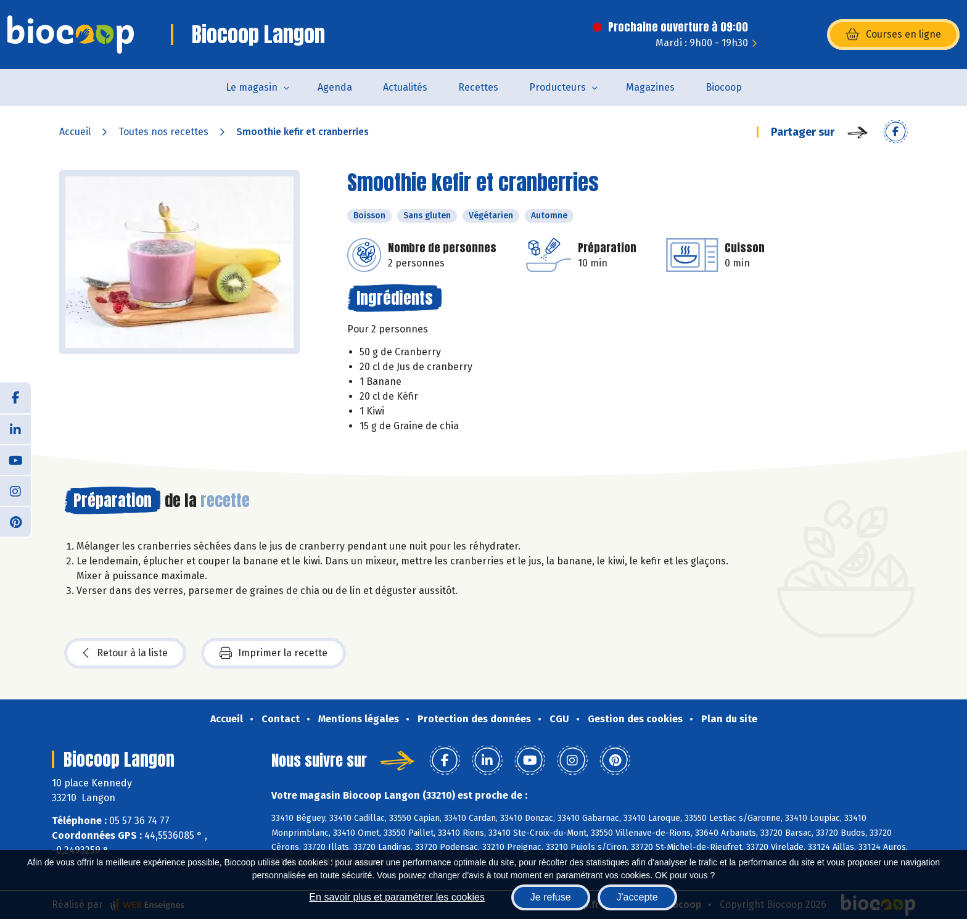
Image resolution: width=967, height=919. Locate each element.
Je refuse (550, 897)
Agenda (335, 87)
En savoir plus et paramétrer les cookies (397, 897)
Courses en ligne (893, 34)
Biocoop (724, 87)
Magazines (650, 87)
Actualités (405, 87)
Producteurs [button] (557, 87)
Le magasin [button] (252, 87)
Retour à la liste (125, 653)
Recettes (478, 87)
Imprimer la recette (273, 653)
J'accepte (637, 897)
